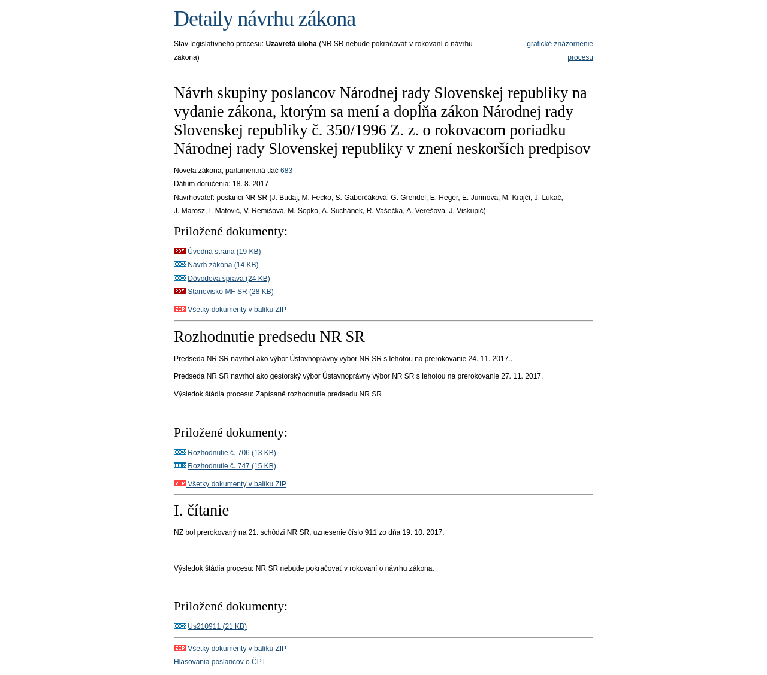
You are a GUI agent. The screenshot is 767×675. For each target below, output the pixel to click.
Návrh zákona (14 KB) (223, 265)
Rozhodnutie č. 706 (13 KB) (232, 453)
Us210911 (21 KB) (217, 626)
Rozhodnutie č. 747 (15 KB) (232, 466)
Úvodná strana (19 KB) (224, 251)
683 (286, 171)
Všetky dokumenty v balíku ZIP (230, 309)
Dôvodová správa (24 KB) (229, 278)
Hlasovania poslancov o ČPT (220, 662)
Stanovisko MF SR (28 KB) (230, 291)
